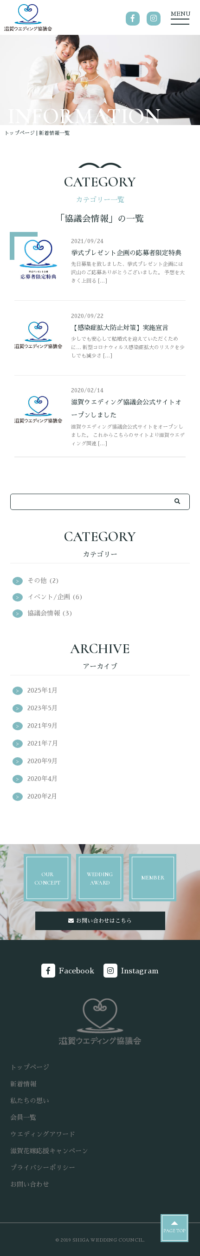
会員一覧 (23, 1117)
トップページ (19, 133)
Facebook (76, 971)
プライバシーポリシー (42, 1167)
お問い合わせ (29, 1184)
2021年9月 (42, 725)
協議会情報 (43, 613)
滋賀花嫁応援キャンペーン (49, 1151)
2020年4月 (42, 778)
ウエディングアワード (42, 1134)
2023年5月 (42, 708)
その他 (37, 580)
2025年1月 (42, 690)
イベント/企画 (48, 597)
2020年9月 (42, 761)
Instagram (140, 971)
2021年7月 (42, 743)
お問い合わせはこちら (104, 921)
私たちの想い (29, 1100)
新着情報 (23, 1084)
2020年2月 (42, 796)
